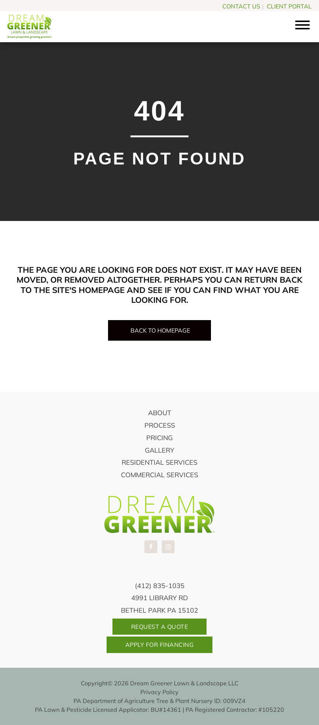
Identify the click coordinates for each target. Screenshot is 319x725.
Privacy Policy (159, 692)
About (159, 413)
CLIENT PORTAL (289, 6)
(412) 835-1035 (159, 585)
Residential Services (159, 462)
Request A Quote (159, 626)
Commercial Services (159, 475)
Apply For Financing (159, 644)
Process (159, 425)
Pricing (159, 438)
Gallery (159, 450)
